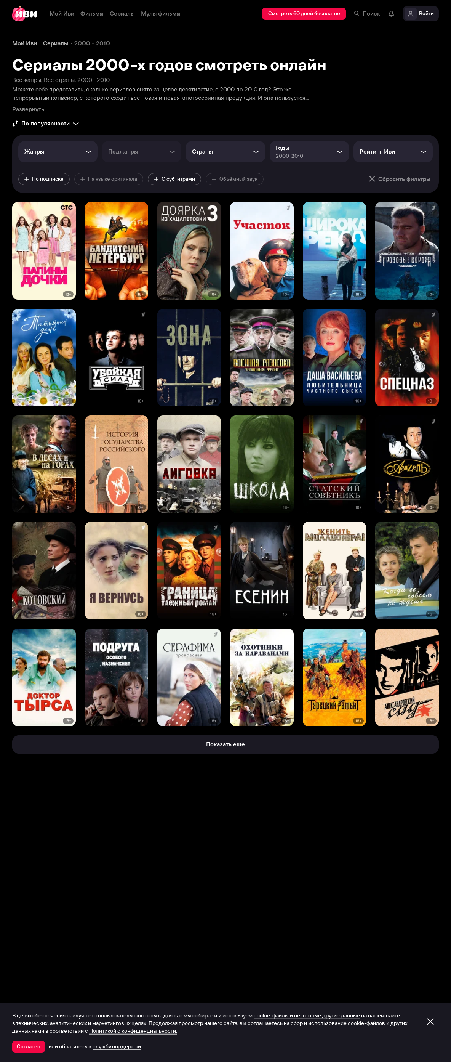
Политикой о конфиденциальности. (133, 1031)
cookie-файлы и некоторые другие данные (307, 1015)
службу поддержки (117, 1046)
